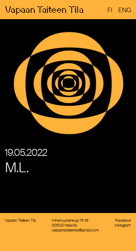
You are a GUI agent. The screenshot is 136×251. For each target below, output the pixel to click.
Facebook (123, 220)
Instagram (122, 225)
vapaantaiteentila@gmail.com (75, 230)
